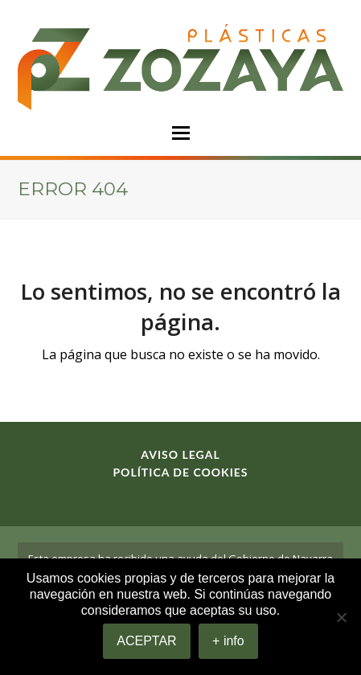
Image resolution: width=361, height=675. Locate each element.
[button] (181, 133)
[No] (341, 617)
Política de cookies (180, 472)
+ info (228, 641)
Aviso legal (180, 454)
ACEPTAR (146, 641)
